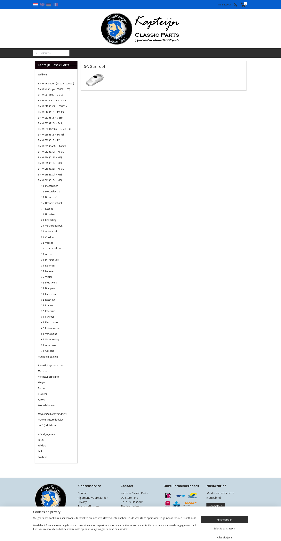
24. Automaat (49, 231)
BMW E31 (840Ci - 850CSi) (52, 146)
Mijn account (228, 4)
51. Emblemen (49, 294)
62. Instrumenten (50, 328)
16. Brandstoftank (51, 203)
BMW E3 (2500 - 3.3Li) (50, 95)
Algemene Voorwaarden (93, 497)
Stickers (42, 394)
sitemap (129, 533)
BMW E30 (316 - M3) (49, 140)
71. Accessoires (49, 345)
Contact (83, 493)
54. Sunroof (47, 316)
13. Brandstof (49, 197)
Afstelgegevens (46, 434)
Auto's (41, 399)
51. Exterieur (48, 299)
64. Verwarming (50, 339)
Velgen (41, 382)
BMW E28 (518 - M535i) (51, 134)
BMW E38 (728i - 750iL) (51, 168)
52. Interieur (48, 311)
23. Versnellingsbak (51, 225)
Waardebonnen (46, 405)
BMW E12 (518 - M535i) (51, 112)
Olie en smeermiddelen (50, 419)
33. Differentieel (50, 260)
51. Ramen (47, 305)
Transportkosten (88, 506)
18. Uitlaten (48, 214)
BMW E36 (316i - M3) (50, 163)
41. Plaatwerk (49, 282)
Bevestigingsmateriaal (50, 365)
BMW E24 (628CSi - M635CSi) (54, 129)
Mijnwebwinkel (187, 533)
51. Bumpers (48, 288)
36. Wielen (46, 277)
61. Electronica (49, 322)
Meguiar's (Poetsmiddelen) (52, 414)
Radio (41, 388)
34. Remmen (48, 265)
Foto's (41, 440)
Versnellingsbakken (48, 376)
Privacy (82, 502)
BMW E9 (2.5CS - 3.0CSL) (52, 100)
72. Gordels (47, 351)
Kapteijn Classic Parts (50, 469)
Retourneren (85, 511)
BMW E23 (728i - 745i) (50, 123)
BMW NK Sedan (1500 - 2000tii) (56, 83)
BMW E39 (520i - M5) (50, 174)
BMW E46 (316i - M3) (50, 180)
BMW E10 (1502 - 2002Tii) (53, 106)
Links (40, 451)
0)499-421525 (136, 511)
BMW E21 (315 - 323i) (50, 117)
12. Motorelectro (50, 191)
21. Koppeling (49, 220)
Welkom (42, 74)
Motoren (42, 371)
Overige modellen (48, 356)
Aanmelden (215, 506)
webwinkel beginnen (153, 533)
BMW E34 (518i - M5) (50, 157)
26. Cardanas (48, 237)
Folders (42, 445)
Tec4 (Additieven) (47, 425)
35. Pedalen (47, 271)
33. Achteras (48, 254)
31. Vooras (47, 243)
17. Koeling (47, 208)
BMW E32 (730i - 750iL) (51, 152)
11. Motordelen (49, 186)
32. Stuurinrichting (51, 248)
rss (137, 533)
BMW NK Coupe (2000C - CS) (54, 89)
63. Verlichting (49, 334)
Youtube (42, 457)
